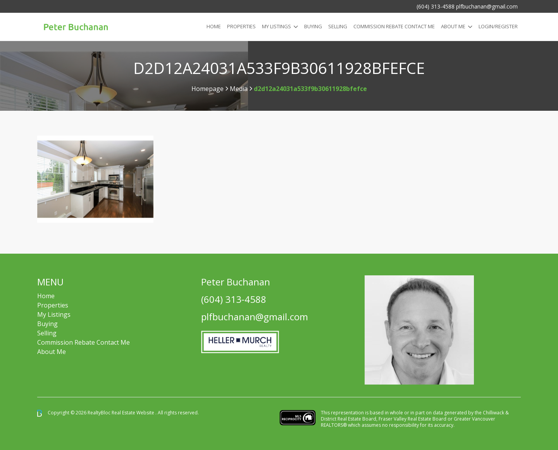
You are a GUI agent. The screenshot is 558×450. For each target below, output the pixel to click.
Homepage (207, 89)
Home (214, 26)
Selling (337, 26)
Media (239, 89)
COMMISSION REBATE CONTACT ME (394, 26)
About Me (453, 26)
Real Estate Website (133, 412)
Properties (241, 26)
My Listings (276, 26)
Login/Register (498, 26)
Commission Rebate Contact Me (83, 342)
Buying (313, 26)
